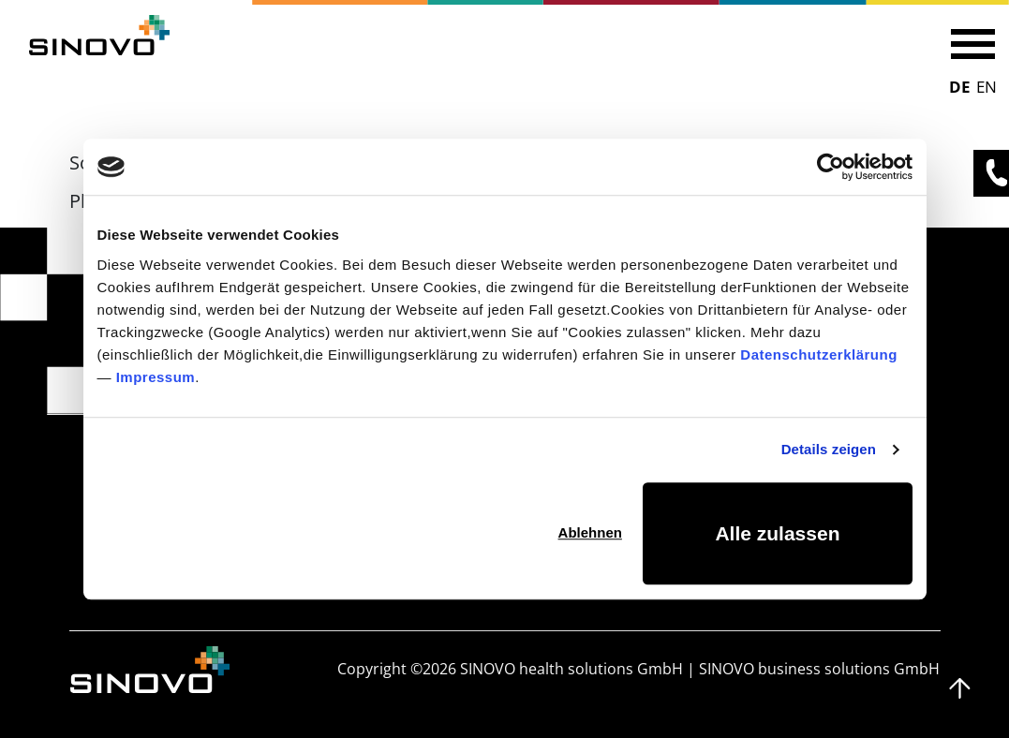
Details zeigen (828, 449)
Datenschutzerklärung (819, 354)
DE (960, 86)
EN (986, 86)
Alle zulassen (777, 533)
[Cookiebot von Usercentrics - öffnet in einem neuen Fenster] (831, 167)
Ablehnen (590, 532)
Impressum (156, 377)
